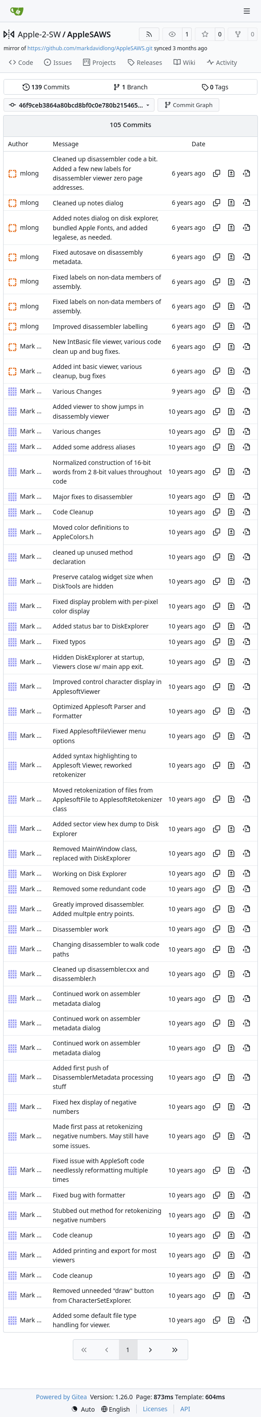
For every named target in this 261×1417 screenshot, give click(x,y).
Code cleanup (72, 1235)
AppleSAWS (89, 34)
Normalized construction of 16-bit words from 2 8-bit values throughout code (107, 472)
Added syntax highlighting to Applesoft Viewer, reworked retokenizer (95, 765)
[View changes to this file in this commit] (231, 173)
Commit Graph (188, 105)
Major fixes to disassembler (93, 496)
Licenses (155, 1409)
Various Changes (77, 391)
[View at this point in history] (246, 173)
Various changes (77, 431)
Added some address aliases (94, 447)
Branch (130, 87)
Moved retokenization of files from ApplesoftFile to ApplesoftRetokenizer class (107, 799)
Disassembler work (80, 929)
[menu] (83, 1409)
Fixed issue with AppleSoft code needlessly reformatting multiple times (100, 1170)
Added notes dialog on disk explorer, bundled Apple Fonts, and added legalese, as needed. (105, 228)
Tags (215, 87)
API (185, 1409)
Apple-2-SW (39, 34)
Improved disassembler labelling (100, 326)
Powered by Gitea (61, 1397)
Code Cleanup (73, 512)
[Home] (16, 11)
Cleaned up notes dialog (88, 203)
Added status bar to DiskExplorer (101, 626)
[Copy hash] (216, 173)
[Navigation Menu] (248, 11)
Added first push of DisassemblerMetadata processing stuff (103, 1077)
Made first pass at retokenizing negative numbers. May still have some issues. (101, 1136)
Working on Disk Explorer (90, 873)
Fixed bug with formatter (89, 1195)
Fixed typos (69, 641)
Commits (46, 87)
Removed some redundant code (99, 889)
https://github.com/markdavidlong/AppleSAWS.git (90, 48)
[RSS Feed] (149, 34)
